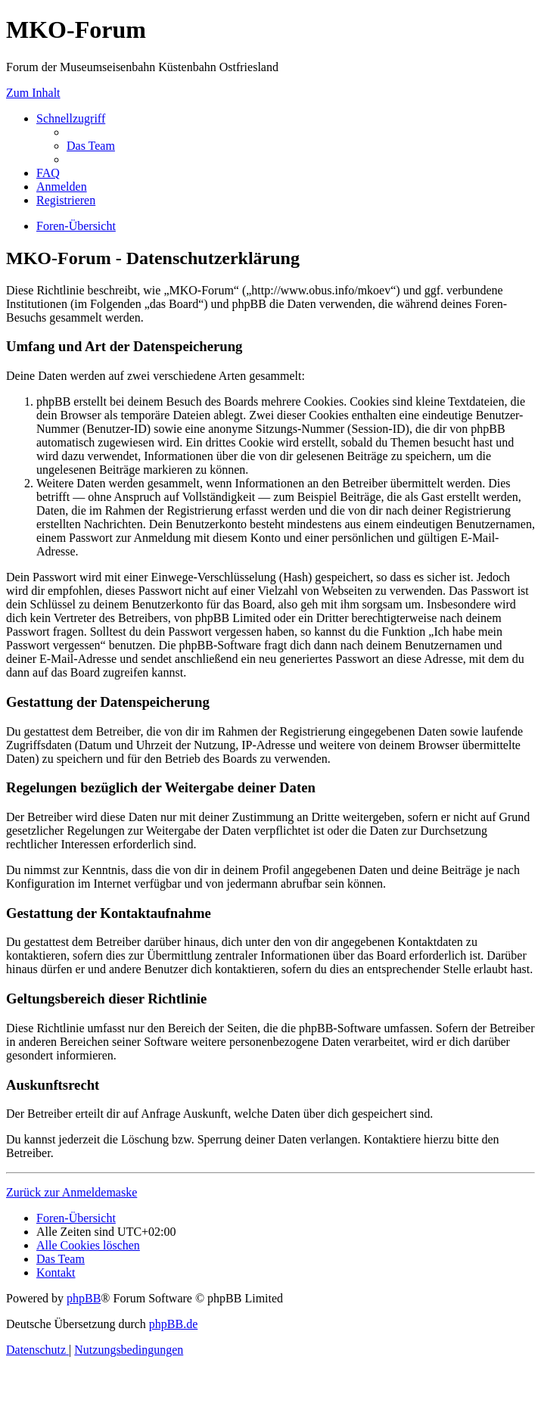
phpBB (84, 1298)
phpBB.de (173, 1324)
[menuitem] (91, 145)
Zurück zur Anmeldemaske (71, 1192)
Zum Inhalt (33, 92)
